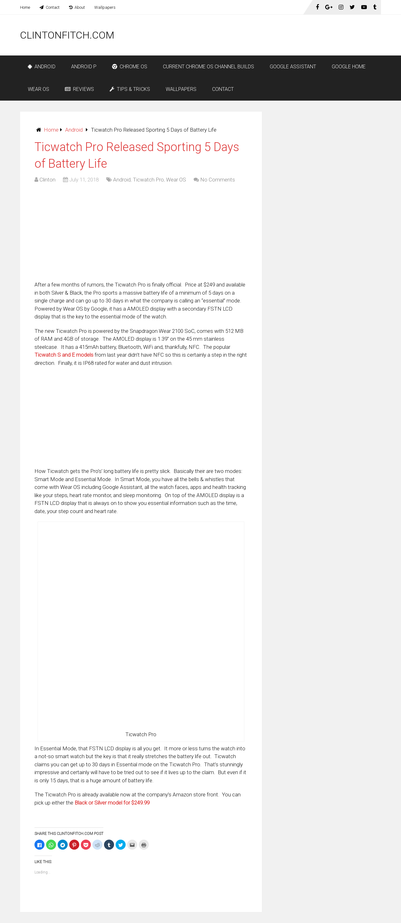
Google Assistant (293, 67)
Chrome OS (129, 67)
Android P (83, 67)
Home (25, 7)
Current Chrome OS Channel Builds (208, 67)
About (77, 7)
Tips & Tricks (130, 89)
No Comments (217, 179)
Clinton (47, 179)
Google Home (349, 67)
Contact (49, 7)
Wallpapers (105, 7)
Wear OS (38, 89)
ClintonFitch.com (67, 35)
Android (41, 67)
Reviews (79, 89)
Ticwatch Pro (148, 179)
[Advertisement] (267, 35)
